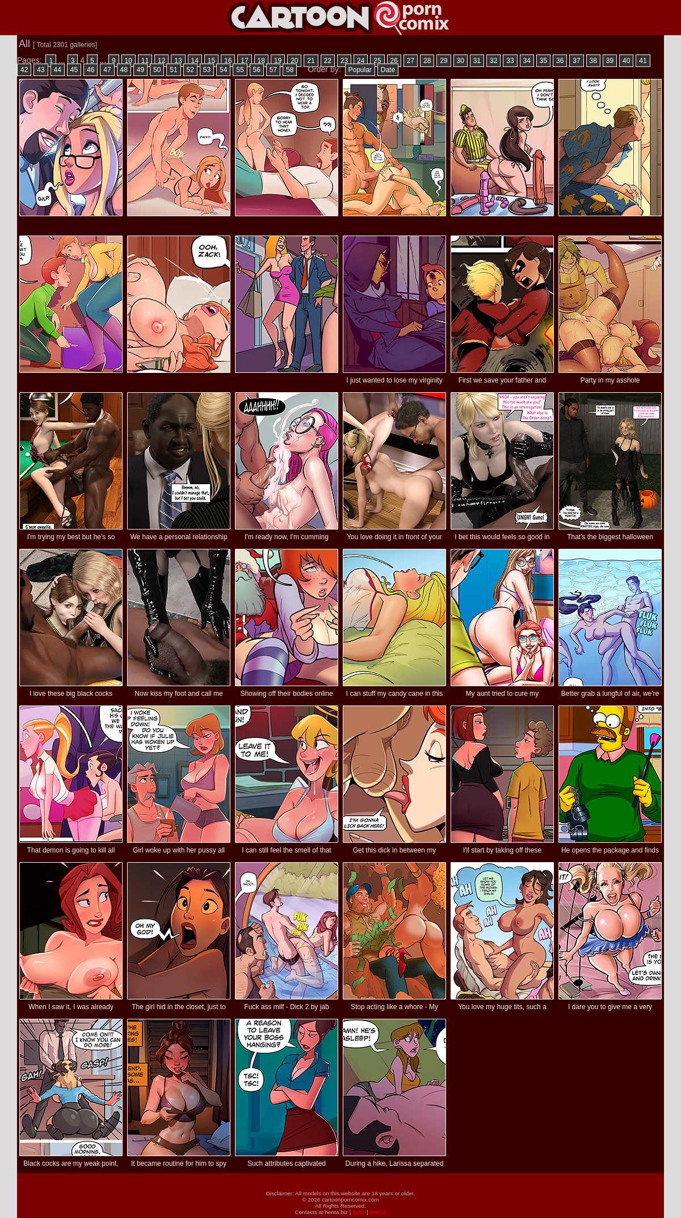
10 (128, 61)
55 (239, 70)
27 (410, 61)
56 (256, 70)
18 (261, 61)
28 (427, 61)
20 (294, 61)
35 (543, 61)
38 (593, 61)
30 (460, 61)
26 (394, 61)
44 (57, 70)
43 (40, 70)
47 (107, 70)
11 (145, 61)
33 (510, 61)
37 (576, 61)
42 (24, 70)
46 (90, 70)
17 (244, 61)
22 (327, 61)
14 (195, 61)
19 (277, 61)
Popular (360, 70)
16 (228, 61)
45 (74, 70)
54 (223, 70)
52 (190, 70)
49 (140, 70)
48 (124, 70)
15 (211, 61)
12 (161, 61)
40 (626, 61)
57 (273, 70)
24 (360, 61)
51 (173, 70)
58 (289, 70)
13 (178, 61)
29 (443, 61)
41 (642, 61)
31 (477, 61)
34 (527, 61)
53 (207, 70)
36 (560, 61)
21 (310, 61)
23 (344, 61)
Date (388, 70)
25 (377, 61)
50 (157, 70)
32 (493, 61)
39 (609, 61)
